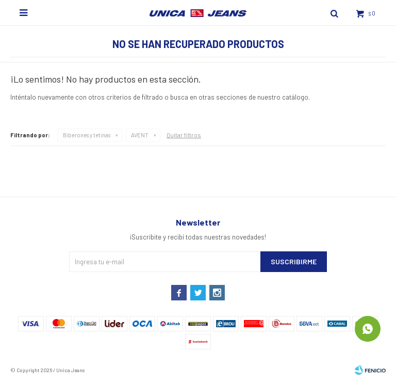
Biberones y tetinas (86, 135)
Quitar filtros (184, 134)
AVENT (139, 135)
